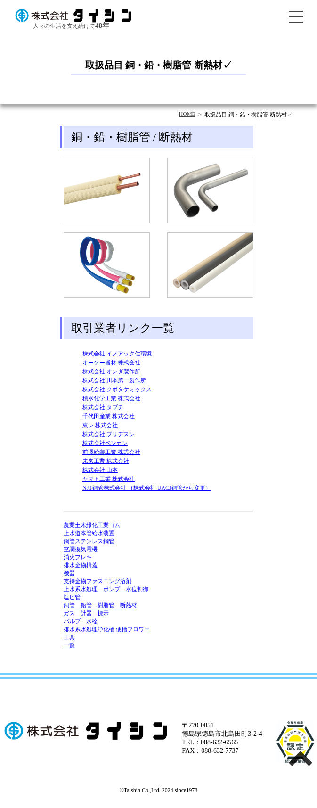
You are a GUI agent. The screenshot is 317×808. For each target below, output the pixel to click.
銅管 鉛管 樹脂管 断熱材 (100, 605)
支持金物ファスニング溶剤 (97, 581)
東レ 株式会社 (100, 425)
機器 (69, 573)
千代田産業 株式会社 (108, 416)
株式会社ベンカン (105, 443)
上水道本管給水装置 (89, 533)
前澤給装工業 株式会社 (111, 452)
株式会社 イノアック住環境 (117, 353)
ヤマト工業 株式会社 (108, 479)
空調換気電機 (81, 549)
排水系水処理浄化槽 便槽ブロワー (107, 629)
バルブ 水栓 (81, 621)
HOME (187, 114)
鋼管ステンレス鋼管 (89, 541)
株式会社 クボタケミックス (117, 389)
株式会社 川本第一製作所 (114, 380)
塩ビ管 (72, 597)
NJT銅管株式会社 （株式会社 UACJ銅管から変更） (146, 488)
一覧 (69, 645)
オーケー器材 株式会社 (111, 362)
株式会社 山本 (100, 470)
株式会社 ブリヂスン (108, 434)
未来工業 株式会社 (105, 461)
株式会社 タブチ (102, 407)
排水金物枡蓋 (81, 565)
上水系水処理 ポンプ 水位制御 (106, 589)
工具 (69, 637)
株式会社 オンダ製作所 (111, 371)
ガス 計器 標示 (86, 613)
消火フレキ (78, 557)
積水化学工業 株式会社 (111, 398)
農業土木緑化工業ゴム (92, 525)
